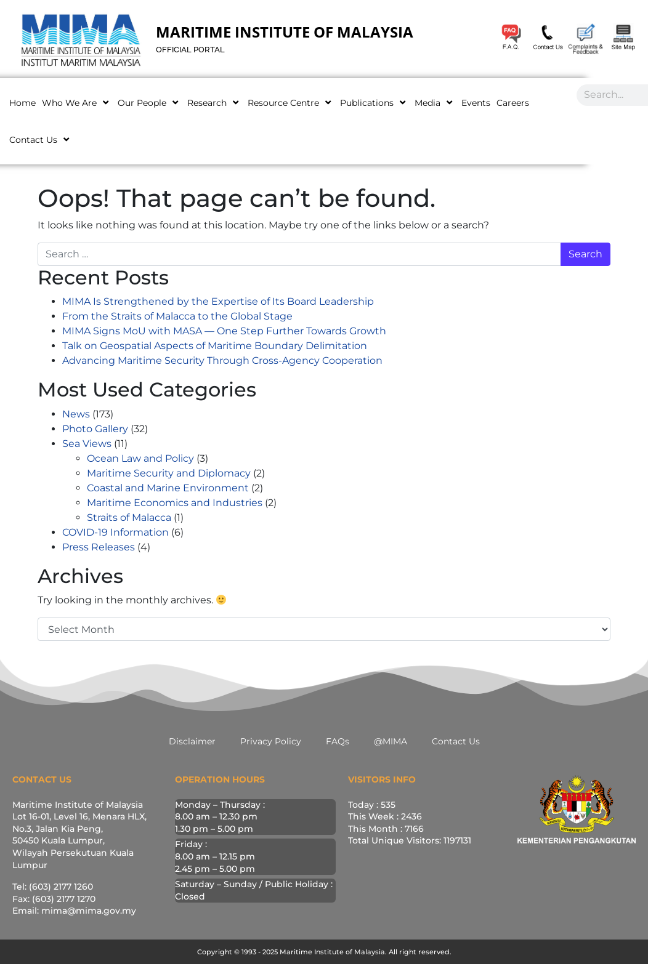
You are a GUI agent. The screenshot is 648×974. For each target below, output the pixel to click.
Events (475, 102)
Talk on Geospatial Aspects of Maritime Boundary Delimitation (214, 346)
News (76, 414)
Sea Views (86, 443)
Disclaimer (192, 741)
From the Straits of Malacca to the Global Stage (177, 316)
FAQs (337, 741)
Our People (149, 102)
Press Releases (98, 547)
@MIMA (390, 741)
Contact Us (40, 139)
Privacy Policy (270, 741)
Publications (374, 102)
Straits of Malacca (129, 517)
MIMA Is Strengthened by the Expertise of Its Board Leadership (218, 301)
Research (214, 102)
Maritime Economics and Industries (174, 503)
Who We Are (76, 102)
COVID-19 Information (115, 532)
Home (22, 102)
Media (435, 102)
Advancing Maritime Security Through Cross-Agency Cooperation (222, 360)
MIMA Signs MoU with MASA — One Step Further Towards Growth (224, 331)
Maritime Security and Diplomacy (169, 473)
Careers (512, 102)
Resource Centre (291, 102)
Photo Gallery (95, 429)
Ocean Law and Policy (140, 458)
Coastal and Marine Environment (168, 488)
